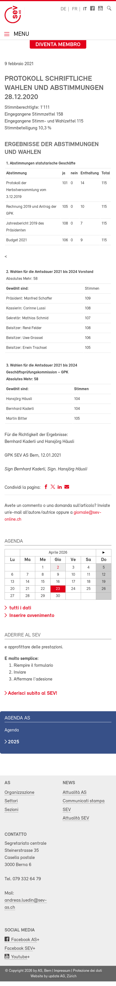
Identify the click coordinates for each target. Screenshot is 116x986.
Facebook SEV (19, 948)
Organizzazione (19, 792)
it (85, 9)
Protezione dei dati (87, 971)
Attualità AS (74, 792)
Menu (20, 34)
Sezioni (11, 809)
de (63, 9)
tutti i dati (19, 608)
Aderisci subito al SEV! (32, 693)
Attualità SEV (76, 818)
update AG (57, 976)
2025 (13, 742)
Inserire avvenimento (31, 615)
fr (74, 9)
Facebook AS (24, 939)
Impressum (62, 971)
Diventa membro (58, 44)
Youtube (19, 957)
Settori (11, 801)
